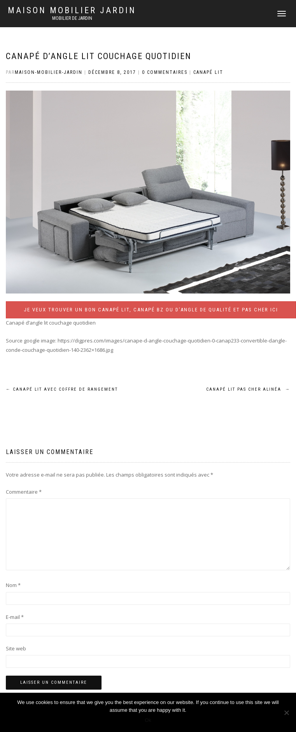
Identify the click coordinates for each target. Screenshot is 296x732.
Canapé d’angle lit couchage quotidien (98, 56)
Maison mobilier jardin (72, 10)
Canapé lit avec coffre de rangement (62, 389)
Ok (148, 720)
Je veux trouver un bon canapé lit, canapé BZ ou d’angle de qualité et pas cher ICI (151, 310)
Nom (13, 585)
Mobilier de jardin (72, 18)
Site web (16, 648)
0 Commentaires (164, 72)
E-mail (15, 616)
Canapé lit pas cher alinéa (248, 389)
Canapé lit (208, 72)
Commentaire (24, 491)
